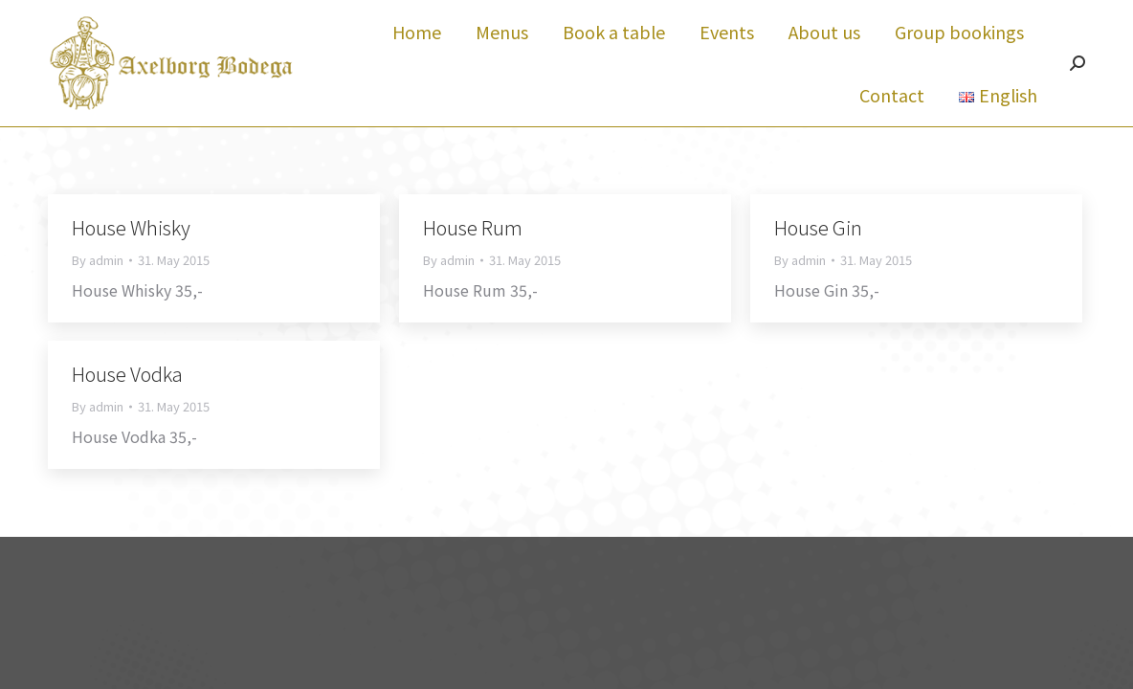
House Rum (472, 262)
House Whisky (131, 262)
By (97, 294)
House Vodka (127, 408)
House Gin (818, 262)
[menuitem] (417, 66)
